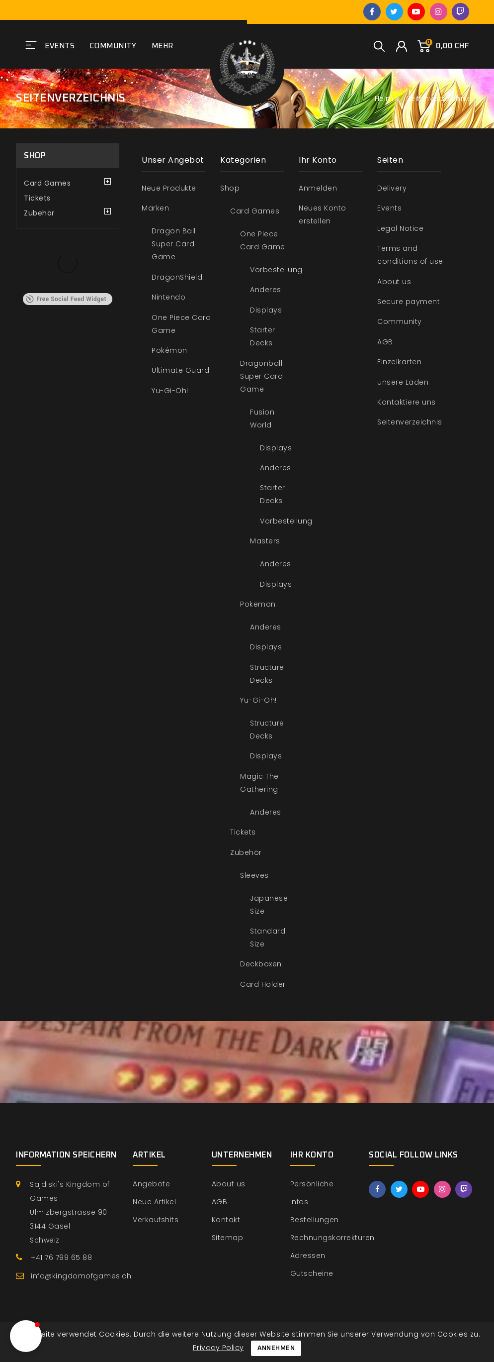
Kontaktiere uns (406, 402)
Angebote (151, 1184)
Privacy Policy (218, 1348)
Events (60, 46)
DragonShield (177, 277)
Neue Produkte (169, 188)
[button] (26, 1336)
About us (394, 282)
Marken (155, 208)
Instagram (438, 11)
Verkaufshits (155, 1220)
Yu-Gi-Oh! (170, 391)
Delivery (392, 188)
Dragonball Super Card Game (261, 376)
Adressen (308, 1255)
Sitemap (228, 1238)
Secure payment (408, 302)
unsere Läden (402, 382)
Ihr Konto (312, 1155)
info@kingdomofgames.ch (81, 1276)
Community (113, 46)
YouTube (416, 11)
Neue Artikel (154, 1202)
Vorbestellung (276, 270)
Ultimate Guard (180, 370)
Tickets (37, 198)
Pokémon (169, 350)
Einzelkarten (399, 362)
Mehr (162, 46)
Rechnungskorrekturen (332, 1238)
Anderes (265, 290)
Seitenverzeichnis (409, 422)
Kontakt (226, 1220)
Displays (266, 310)
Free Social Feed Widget (66, 299)
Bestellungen (314, 1220)
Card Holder (263, 984)
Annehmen (276, 1348)
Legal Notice (400, 228)
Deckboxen (261, 964)
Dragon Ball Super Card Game (174, 244)
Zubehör (39, 213)
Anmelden (318, 188)
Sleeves (254, 875)
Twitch (460, 11)
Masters (265, 541)
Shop (35, 156)
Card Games (47, 183)
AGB (385, 342)
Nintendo (168, 297)
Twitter (394, 11)
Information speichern (66, 1155)
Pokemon (258, 604)
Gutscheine (311, 1273)
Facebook (372, 11)
